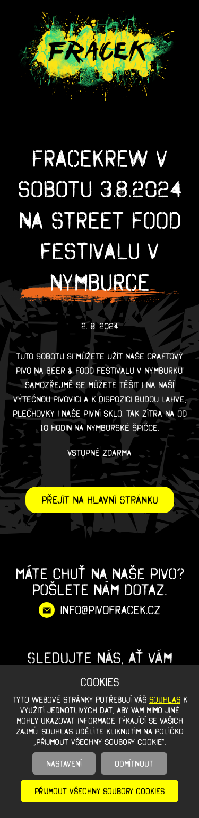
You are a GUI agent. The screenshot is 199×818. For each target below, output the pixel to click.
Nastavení (64, 763)
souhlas (164, 699)
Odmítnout (134, 763)
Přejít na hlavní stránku (99, 500)
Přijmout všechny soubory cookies (99, 791)
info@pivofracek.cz (110, 610)
